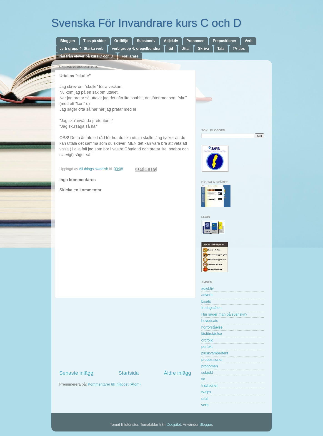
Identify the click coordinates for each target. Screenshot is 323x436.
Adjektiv (171, 41)
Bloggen (67, 41)
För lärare (130, 56)
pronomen (209, 366)
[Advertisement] (125, 333)
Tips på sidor (94, 41)
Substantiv (146, 41)
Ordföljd (121, 41)
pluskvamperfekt (214, 353)
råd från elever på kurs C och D (86, 56)
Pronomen (195, 41)
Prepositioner (224, 41)
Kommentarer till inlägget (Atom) (114, 384)
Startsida (128, 373)
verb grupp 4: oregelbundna (136, 48)
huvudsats (209, 321)
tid (171, 48)
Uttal (185, 48)
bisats (206, 301)
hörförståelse (212, 327)
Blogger (206, 424)
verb (205, 405)
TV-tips (239, 48)
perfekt (207, 346)
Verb (249, 41)
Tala (220, 48)
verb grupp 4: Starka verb (82, 48)
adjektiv (207, 288)
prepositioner (212, 359)
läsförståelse (211, 333)
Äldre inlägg (177, 373)
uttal (204, 398)
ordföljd (207, 340)
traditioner (209, 385)
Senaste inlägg (76, 373)
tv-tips (206, 392)
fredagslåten (211, 308)
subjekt (207, 372)
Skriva (203, 48)
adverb (207, 295)
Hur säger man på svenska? (224, 314)
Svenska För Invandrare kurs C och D (146, 23)
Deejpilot (174, 424)
